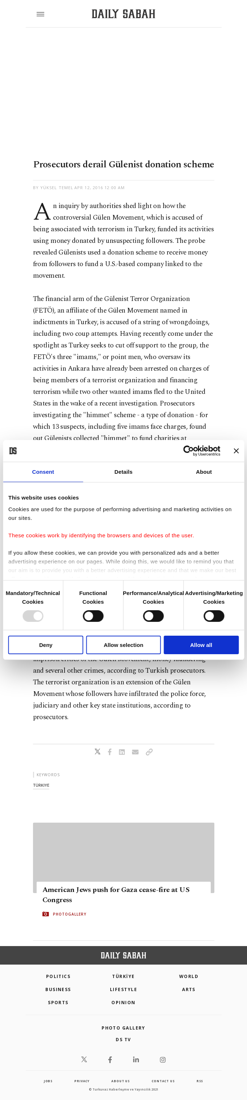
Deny (46, 645)
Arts (188, 989)
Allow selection (123, 645)
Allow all (201, 645)
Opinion (123, 1002)
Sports (58, 1002)
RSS (200, 1081)
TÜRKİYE (123, 976)
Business (58, 989)
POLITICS (58, 976)
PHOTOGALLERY (69, 914)
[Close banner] (236, 450)
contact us (163, 1081)
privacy (82, 1081)
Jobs (48, 1081)
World (188, 976)
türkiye (41, 785)
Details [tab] (124, 472)
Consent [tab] (43, 472)
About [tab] (204, 472)
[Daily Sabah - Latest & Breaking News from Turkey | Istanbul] (123, 14)
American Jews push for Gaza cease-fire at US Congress (116, 894)
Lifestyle (123, 989)
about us (120, 1081)
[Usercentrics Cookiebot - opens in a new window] (188, 450)
